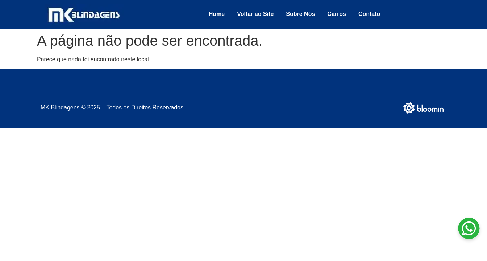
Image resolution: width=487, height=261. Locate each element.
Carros (336, 14)
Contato (369, 14)
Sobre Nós (300, 14)
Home (217, 14)
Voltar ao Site (255, 14)
